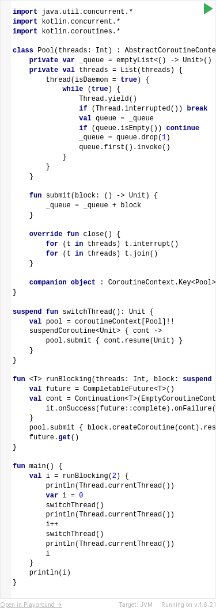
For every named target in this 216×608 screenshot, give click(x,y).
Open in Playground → (31, 604)
